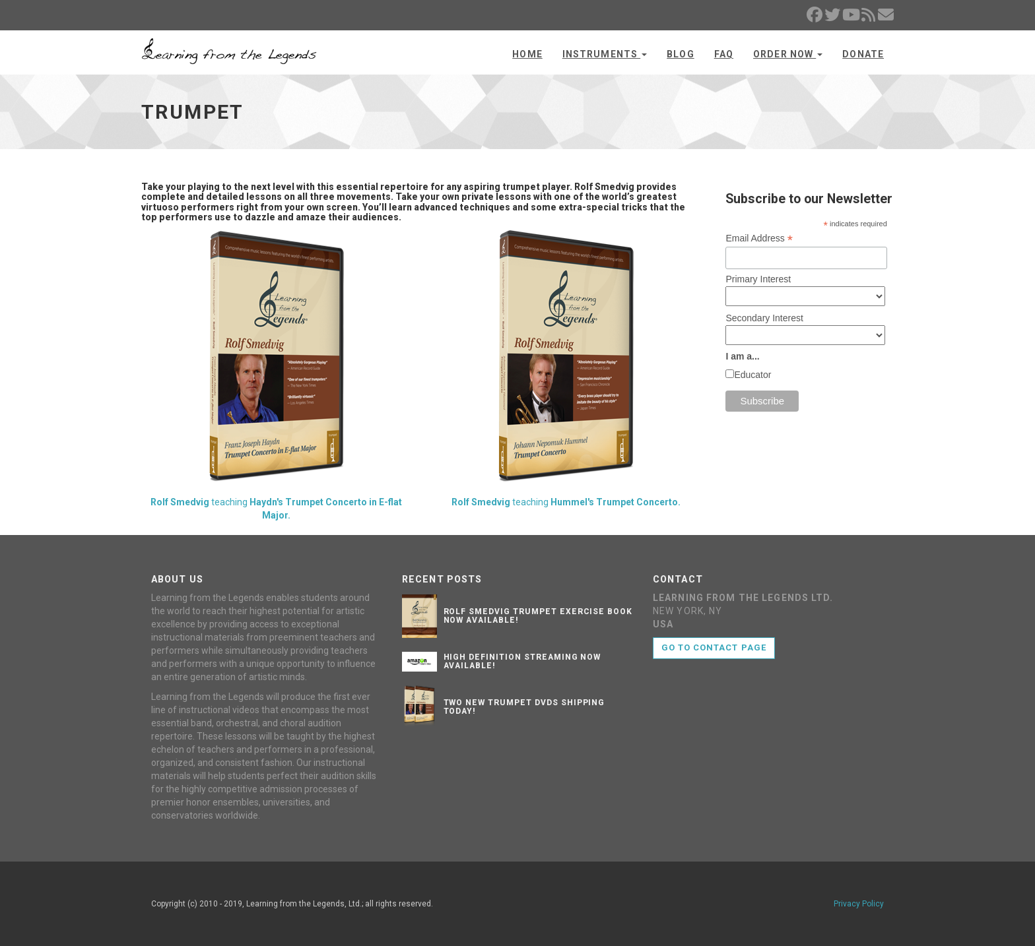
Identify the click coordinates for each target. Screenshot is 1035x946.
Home (527, 54)
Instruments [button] (604, 54)
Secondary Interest (764, 318)
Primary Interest (758, 279)
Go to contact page (713, 647)
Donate (863, 54)
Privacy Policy (859, 903)
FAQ (723, 54)
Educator (752, 374)
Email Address (759, 238)
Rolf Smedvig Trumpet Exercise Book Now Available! (538, 616)
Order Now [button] (787, 54)
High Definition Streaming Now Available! (522, 661)
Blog (680, 54)
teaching (276, 375)
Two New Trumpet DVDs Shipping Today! (524, 707)
